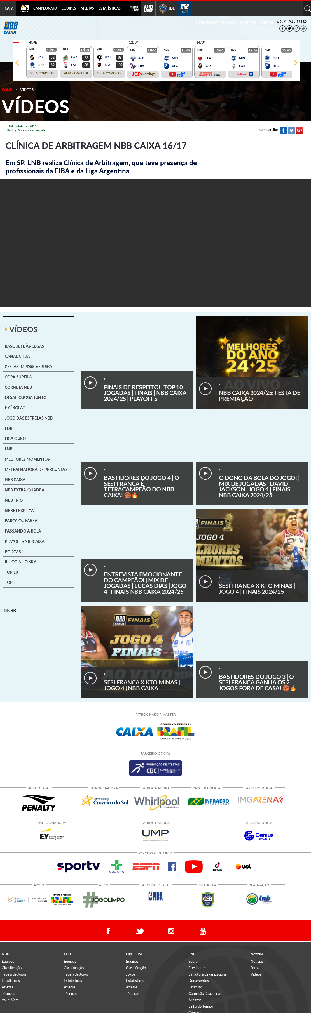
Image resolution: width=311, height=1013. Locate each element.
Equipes (8, 961)
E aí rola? (15, 408)
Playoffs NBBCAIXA (25, 541)
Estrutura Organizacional (207, 974)
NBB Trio (14, 500)
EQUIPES (69, 8)
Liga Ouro (15, 438)
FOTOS (283, 23)
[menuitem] (45, 8)
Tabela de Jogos (14, 974)
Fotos (255, 967)
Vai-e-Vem (10, 1000)
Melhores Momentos (27, 459)
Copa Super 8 (18, 377)
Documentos (198, 980)
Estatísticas (11, 980)
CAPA (9, 8)
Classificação (12, 967)
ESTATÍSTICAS (110, 8)
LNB (296, 23)
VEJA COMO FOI (42, 73)
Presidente (197, 967)
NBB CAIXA (15, 479)
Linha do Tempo (200, 1006)
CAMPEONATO (45, 8)
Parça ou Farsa (21, 521)
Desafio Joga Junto (25, 397)
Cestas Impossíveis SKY (28, 366)
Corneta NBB (18, 387)
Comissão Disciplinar (204, 993)
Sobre (193, 961)
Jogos (130, 974)
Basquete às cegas (24, 346)
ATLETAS (87, 8)
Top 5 (10, 582)
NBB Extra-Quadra (25, 490)
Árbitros (195, 1000)
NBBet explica (19, 510)
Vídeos (27, 90)
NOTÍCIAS (248, 23)
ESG (307, 23)
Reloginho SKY (20, 562)
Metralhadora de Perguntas (36, 469)
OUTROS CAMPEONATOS (215, 23)
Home (7, 90)
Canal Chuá (17, 356)
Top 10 (11, 572)
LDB (8, 428)
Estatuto (195, 987)
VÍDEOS (266, 23)
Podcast (14, 552)
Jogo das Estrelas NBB (29, 418)
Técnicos (8, 993)
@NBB (9, 610)
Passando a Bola (23, 531)
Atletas (7, 987)
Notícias (257, 961)
